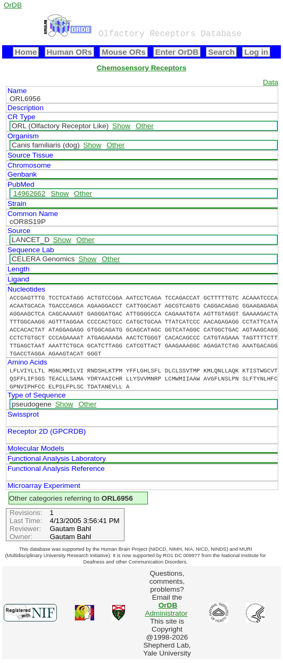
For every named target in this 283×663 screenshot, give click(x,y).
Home (26, 51)
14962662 (29, 193)
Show (121, 126)
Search (221, 51)
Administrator (166, 609)
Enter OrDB (176, 51)
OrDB (13, 5)
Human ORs (70, 51)
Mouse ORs (123, 51)
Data (270, 82)
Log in (256, 51)
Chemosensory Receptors (141, 68)
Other (145, 126)
